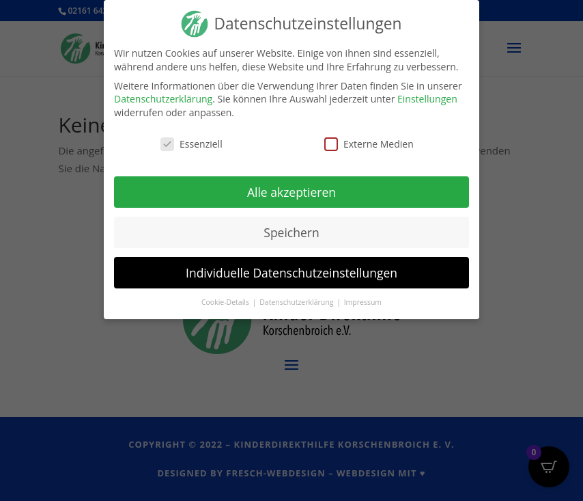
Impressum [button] (363, 301)
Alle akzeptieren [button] (291, 190)
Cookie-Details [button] (226, 301)
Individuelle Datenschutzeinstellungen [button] (291, 271)
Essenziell (191, 143)
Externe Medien (369, 143)
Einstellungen (427, 98)
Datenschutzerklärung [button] (297, 301)
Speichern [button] (291, 231)
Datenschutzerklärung (163, 98)
